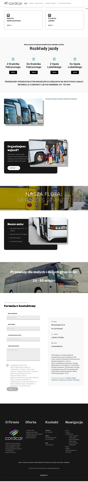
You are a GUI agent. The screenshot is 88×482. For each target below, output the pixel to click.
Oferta (48, 3)
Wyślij (12, 390)
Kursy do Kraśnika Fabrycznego (74, 441)
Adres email (11, 325)
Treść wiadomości (13, 346)
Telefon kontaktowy (14, 335)
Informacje (68, 453)
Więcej (13, 72)
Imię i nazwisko (12, 314)
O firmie (31, 3)
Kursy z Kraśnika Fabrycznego (73, 437)
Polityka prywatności (64, 3)
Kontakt (53, 3)
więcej (10, 25)
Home (25, 3)
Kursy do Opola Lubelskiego (73, 444)
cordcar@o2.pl (59, 364)
